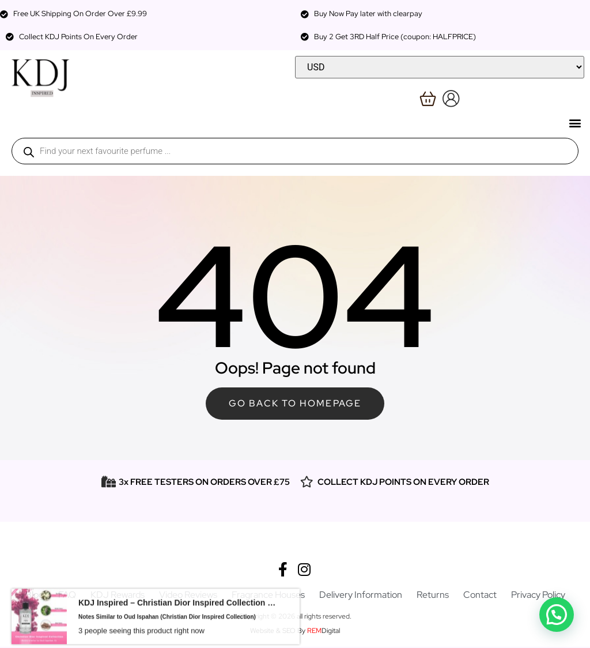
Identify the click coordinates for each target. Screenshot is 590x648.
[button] (574, 122)
